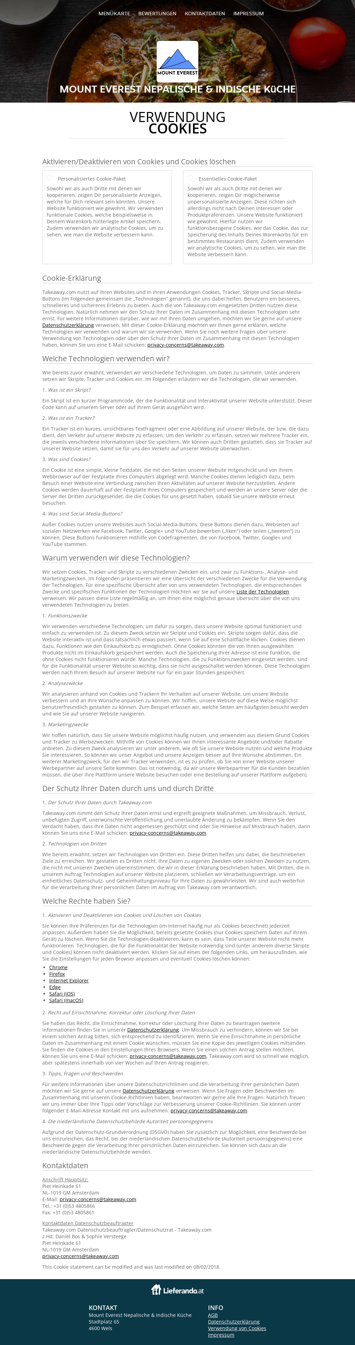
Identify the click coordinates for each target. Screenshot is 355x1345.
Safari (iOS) (62, 993)
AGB (213, 1315)
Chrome (58, 967)
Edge (55, 987)
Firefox (57, 974)
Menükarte (114, 13)
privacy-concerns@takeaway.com (185, 344)
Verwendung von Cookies (237, 1328)
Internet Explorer (69, 980)
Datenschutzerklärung (68, 325)
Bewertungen (157, 13)
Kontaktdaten (205, 13)
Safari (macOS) (66, 1000)
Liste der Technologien (262, 591)
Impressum (248, 13)
